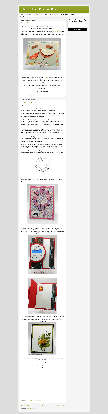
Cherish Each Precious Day (38, 9)
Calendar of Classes (54, 14)
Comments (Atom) (31, 408)
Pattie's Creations (48, 151)
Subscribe (77, 29)
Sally (28, 36)
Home (22, 14)
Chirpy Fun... (26, 23)
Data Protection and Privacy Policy (29, 16)
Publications (43, 14)
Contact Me (29, 14)
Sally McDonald (56, 31)
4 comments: (38, 95)
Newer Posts (25, 405)
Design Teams (64, 14)
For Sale (36, 14)
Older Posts (60, 405)
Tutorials (73, 14)
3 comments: (38, 400)
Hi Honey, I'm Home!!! (30, 102)
